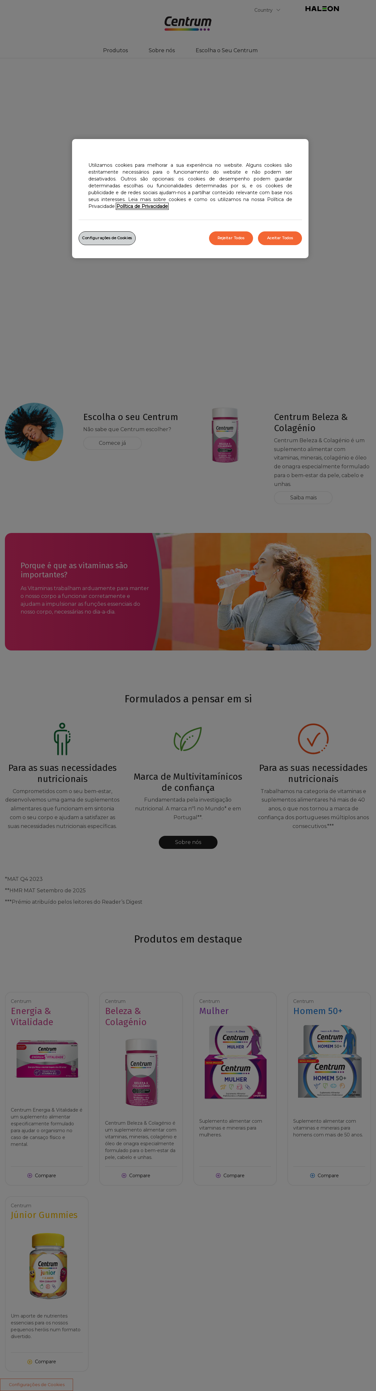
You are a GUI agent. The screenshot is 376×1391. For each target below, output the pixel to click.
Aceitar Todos (280, 238)
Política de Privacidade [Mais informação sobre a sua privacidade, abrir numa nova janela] (142, 206)
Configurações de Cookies (107, 238)
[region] (190, 198)
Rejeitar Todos (231, 238)
